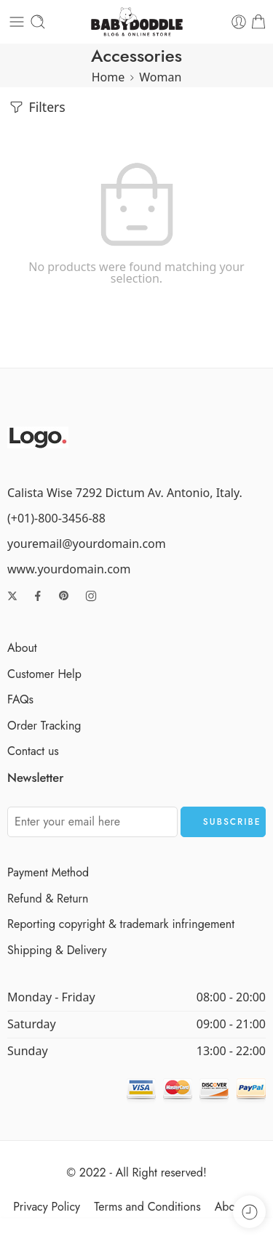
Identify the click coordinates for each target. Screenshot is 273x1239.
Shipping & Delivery (57, 950)
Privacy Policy (46, 1206)
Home (108, 77)
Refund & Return (47, 898)
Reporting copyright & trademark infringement (120, 924)
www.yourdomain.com (68, 569)
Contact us (33, 751)
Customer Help (44, 674)
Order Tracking (44, 725)
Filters (36, 107)
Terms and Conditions (147, 1206)
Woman (160, 77)
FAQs (20, 699)
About (22, 647)
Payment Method (48, 872)
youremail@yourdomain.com (86, 544)
